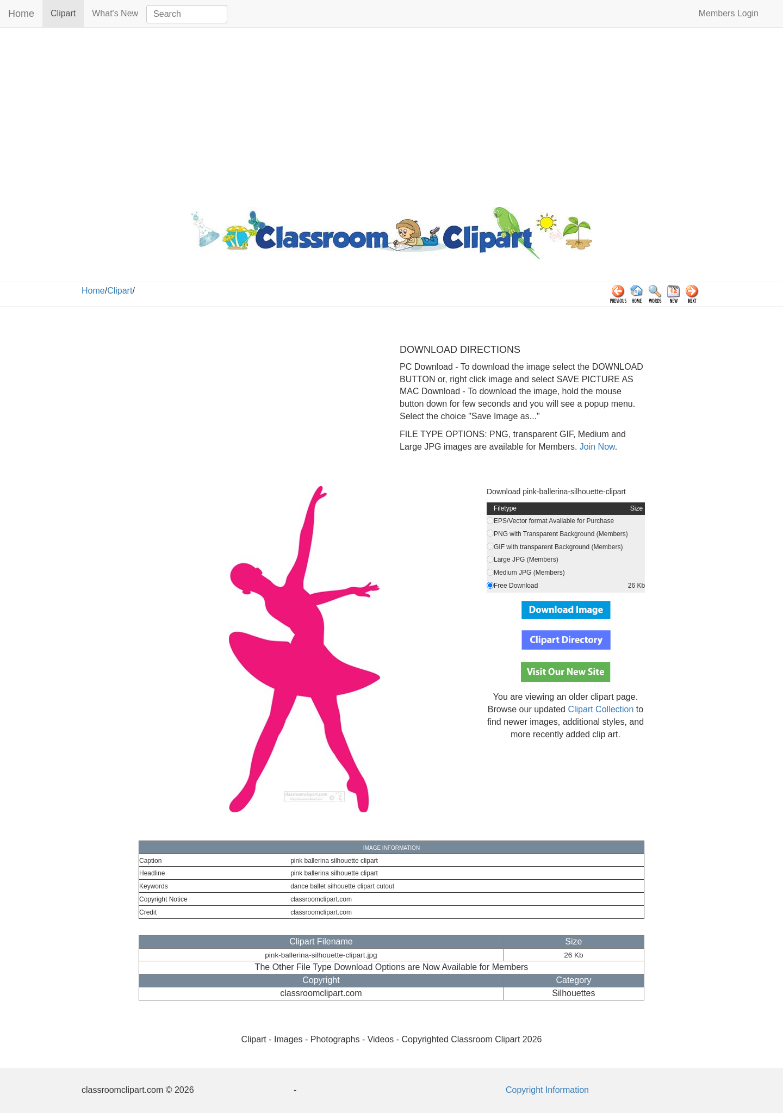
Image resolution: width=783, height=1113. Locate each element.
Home (21, 13)
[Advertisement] (391, 115)
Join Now (595, 446)
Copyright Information (547, 1090)
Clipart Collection (600, 709)
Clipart (67, 13)
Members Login (729, 13)
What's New (115, 13)
